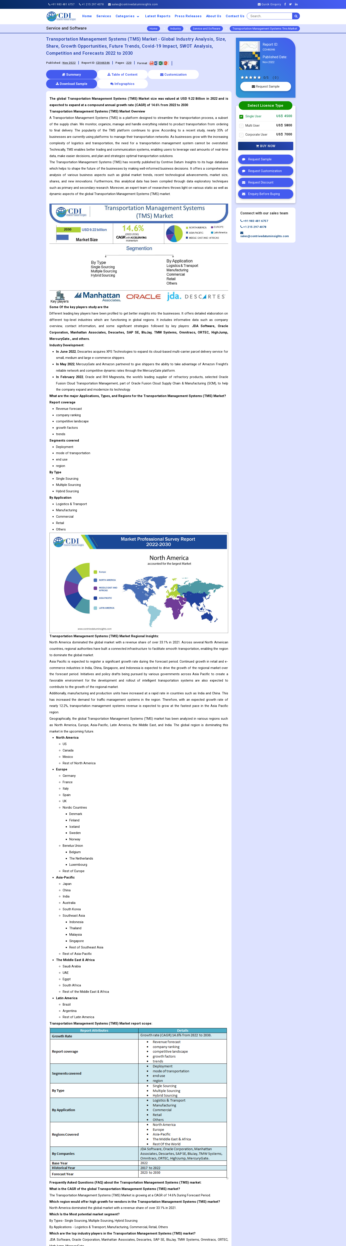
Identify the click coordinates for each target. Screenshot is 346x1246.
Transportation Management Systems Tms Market (264, 28)
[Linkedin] (297, 4)
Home (87, 16)
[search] (296, 16)
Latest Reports (157, 16)
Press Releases (188, 16)
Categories (128, 16)
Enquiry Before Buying (260, 194)
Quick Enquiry (269, 4)
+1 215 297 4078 (91, 4)
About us (213, 16)
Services (103, 16)
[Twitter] (291, 4)
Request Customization (261, 171)
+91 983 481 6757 (61, 4)
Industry (175, 28)
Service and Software (206, 28)
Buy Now (265, 146)
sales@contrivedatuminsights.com (133, 4)
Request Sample (266, 86)
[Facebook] (286, 4)
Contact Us (235, 16)
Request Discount (256, 182)
